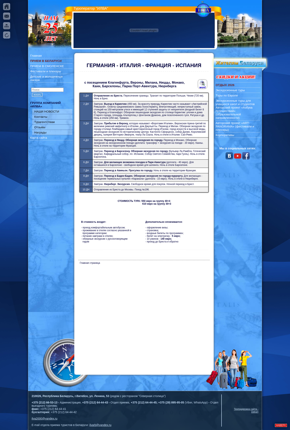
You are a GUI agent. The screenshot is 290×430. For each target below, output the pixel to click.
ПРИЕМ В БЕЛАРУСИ (46, 61)
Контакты (40, 116)
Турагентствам (44, 122)
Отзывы (39, 127)
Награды (40, 132)
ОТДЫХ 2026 (225, 85)
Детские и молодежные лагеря (46, 78)
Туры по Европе (227, 95)
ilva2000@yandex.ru (44, 418)
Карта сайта (38, 137)
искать (37, 94)
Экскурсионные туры (230, 90)
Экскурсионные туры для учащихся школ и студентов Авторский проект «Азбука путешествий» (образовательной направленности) (235, 109)
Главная (36, 55)
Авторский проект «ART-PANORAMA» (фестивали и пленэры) (235, 126)
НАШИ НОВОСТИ (46, 111)
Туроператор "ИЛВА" (91, 8)
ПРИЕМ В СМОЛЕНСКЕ (47, 66)
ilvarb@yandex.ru (100, 425)
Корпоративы (225, 135)
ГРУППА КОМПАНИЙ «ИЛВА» (45, 104)
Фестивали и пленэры (45, 71)
